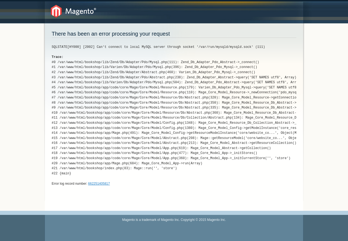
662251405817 (99, 184)
